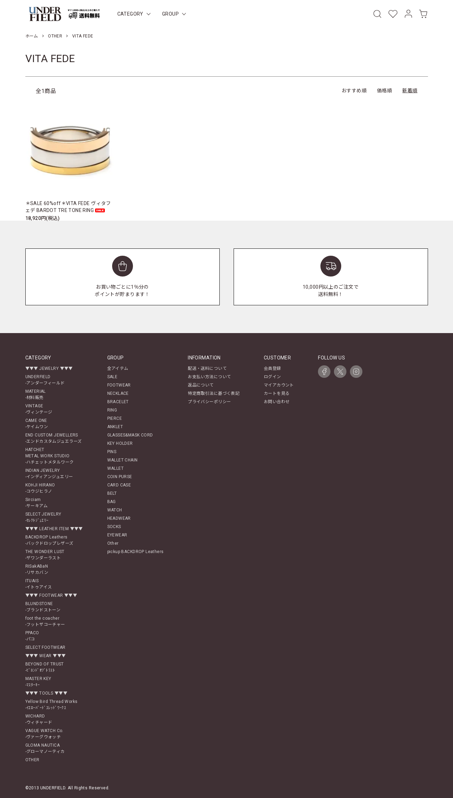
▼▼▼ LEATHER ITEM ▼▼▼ (54, 528)
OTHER (55, 36)
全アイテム (117, 368)
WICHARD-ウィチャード (38, 719)
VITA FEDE (82, 36)
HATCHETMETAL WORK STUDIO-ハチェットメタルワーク (49, 456)
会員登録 (272, 368)
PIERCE (114, 418)
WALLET (115, 468)
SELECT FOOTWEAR (45, 647)
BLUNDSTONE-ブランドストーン (43, 606)
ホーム (31, 36)
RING (112, 410)
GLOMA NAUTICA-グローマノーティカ (45, 748)
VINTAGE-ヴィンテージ (38, 409)
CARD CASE (119, 485)
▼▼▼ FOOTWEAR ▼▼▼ (51, 595)
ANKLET (115, 426)
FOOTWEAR (119, 385)
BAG (111, 501)
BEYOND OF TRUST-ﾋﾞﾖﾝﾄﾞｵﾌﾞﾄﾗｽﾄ (44, 667)
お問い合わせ (277, 401)
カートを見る (277, 393)
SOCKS (114, 526)
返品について (201, 385)
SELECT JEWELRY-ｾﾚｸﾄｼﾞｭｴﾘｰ (43, 517)
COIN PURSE (119, 476)
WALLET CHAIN (122, 460)
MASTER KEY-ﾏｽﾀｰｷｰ (38, 681)
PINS (112, 451)
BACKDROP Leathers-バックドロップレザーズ (49, 540)
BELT (112, 493)
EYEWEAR (117, 535)
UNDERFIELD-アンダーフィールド (45, 379)
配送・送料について (207, 368)
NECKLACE (118, 393)
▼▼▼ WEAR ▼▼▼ (45, 655)
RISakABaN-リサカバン (37, 569)
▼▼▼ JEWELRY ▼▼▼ (49, 368)
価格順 (384, 90)
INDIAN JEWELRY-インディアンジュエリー (49, 473)
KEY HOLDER (120, 443)
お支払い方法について (209, 376)
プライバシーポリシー (209, 401)
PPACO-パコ (32, 636)
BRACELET (118, 401)
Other (113, 543)
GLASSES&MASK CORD (130, 435)
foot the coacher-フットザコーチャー (45, 621)
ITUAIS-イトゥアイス (38, 583)
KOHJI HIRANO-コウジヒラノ (40, 488)
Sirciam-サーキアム (36, 502)
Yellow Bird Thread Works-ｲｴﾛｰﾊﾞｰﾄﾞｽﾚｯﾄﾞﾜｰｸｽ (51, 704)
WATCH (114, 510)
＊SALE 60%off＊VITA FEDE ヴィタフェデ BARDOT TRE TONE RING (68, 207)
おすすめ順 (354, 90)
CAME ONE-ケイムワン (36, 423)
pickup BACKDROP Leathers (135, 551)
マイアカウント (279, 385)
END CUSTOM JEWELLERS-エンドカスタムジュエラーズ (53, 438)
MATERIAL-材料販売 (35, 394)
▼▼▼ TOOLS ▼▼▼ (46, 693)
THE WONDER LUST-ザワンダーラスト (45, 554)
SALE (112, 376)
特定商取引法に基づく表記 (214, 393)
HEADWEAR (119, 518)
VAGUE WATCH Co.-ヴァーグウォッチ (44, 733)
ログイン (272, 376)
